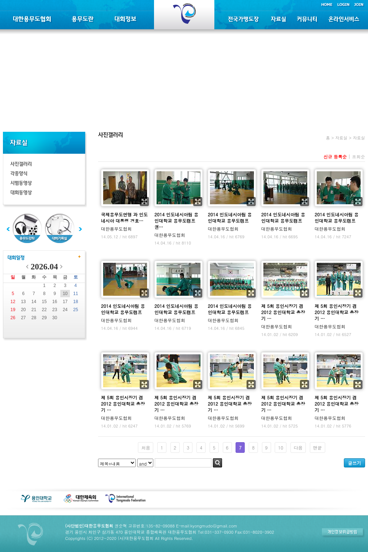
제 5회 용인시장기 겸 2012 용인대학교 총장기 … (283, 312)
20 (23, 309)
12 (13, 301)
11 (75, 293)
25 (75, 309)
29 (44, 317)
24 (65, 309)
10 (65, 293)
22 (44, 309)
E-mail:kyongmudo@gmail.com (206, 526)
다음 (298, 447)
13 (23, 301)
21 (33, 309)
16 (54, 301)
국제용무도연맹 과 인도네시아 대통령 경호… (124, 217)
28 (33, 317)
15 (44, 301)
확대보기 (144, 201)
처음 (145, 447)
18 (75, 301)
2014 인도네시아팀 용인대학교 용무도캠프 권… (176, 220)
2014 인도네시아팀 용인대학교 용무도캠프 (230, 217)
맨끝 (317, 447)
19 (13, 309)
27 (23, 317)
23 (54, 309)
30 (54, 317)
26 (13, 317)
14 (33, 301)
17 (65, 301)
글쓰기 (354, 463)
